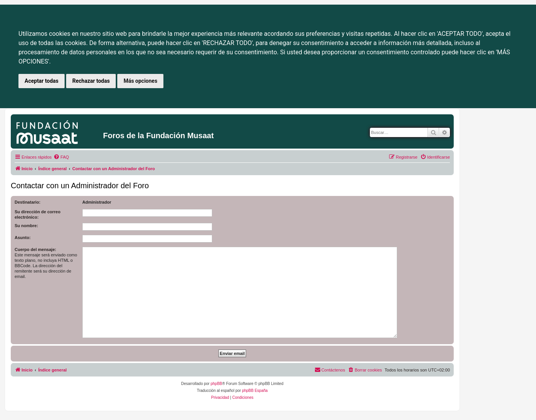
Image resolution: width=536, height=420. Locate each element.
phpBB (216, 384)
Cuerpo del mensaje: (35, 249)
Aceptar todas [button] (41, 81)
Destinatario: (27, 202)
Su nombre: (26, 225)
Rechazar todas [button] (91, 81)
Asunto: (23, 237)
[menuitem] (61, 157)
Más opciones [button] (140, 81)
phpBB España (255, 390)
